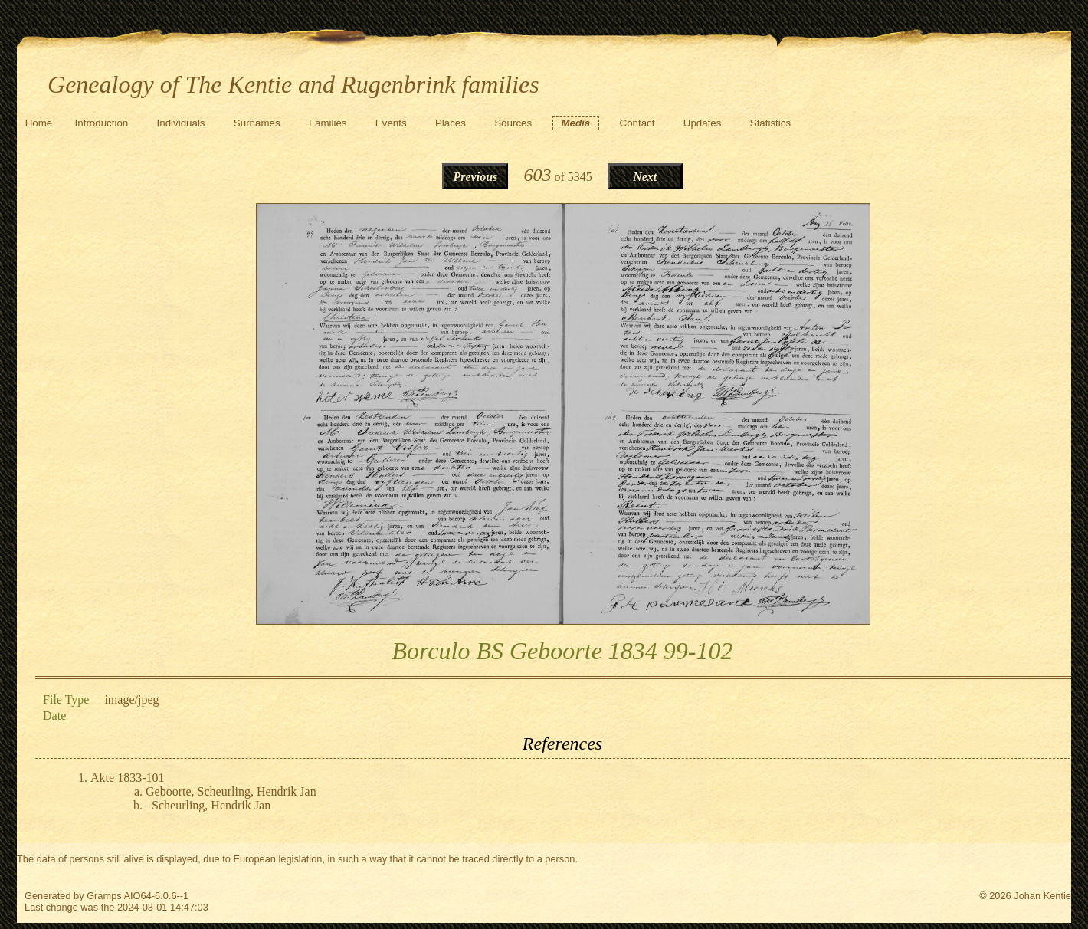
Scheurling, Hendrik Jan (211, 805)
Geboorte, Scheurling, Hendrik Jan (231, 791)
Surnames (257, 123)
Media (575, 123)
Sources (513, 123)
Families (328, 123)
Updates (702, 123)
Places (450, 123)
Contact (637, 123)
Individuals (181, 123)
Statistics (770, 123)
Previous (476, 176)
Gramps (104, 895)
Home (39, 123)
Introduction (102, 123)
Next (645, 176)
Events (391, 123)
